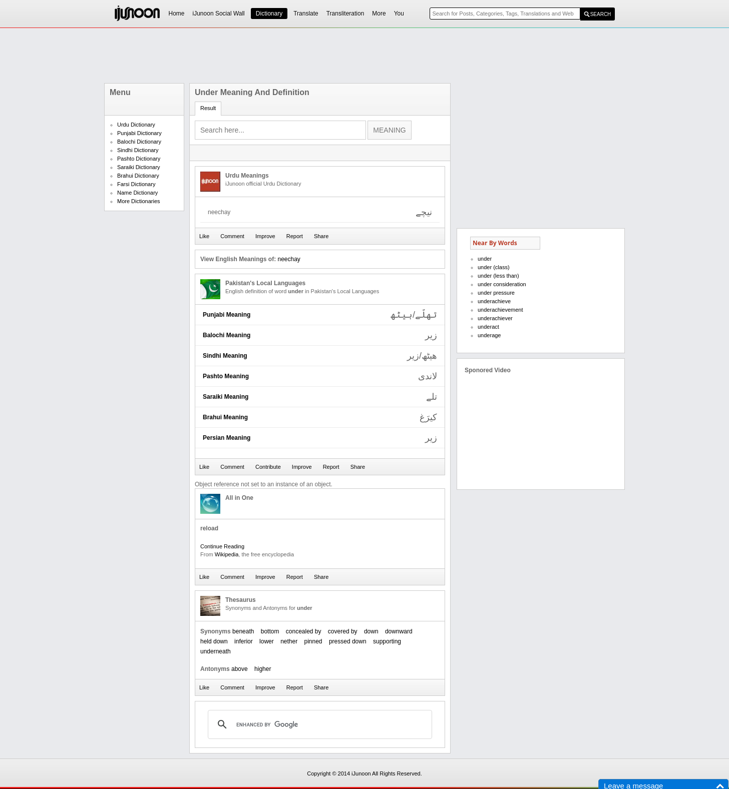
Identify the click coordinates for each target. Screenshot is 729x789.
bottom (270, 631)
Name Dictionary (137, 193)
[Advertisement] (364, 55)
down (371, 631)
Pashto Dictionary (138, 159)
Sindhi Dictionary (138, 150)
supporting (387, 641)
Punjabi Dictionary (139, 133)
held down (214, 641)
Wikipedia (227, 554)
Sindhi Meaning (225, 355)
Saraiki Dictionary (138, 167)
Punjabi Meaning (226, 314)
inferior (243, 641)
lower (266, 641)
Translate (305, 13)
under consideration (502, 284)
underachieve (494, 301)
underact (488, 327)
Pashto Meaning (226, 376)
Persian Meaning (226, 437)
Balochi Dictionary (139, 142)
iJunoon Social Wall (219, 13)
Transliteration (345, 13)
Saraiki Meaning (225, 396)
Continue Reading (222, 546)
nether (288, 641)
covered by (342, 631)
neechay (288, 259)
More (379, 13)
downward (399, 631)
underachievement (500, 310)
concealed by (303, 631)
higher (262, 668)
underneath (215, 651)
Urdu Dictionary (136, 125)
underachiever (495, 318)
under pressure (496, 293)
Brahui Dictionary (138, 176)
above (239, 668)
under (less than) (498, 276)
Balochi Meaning (226, 335)
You (399, 13)
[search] (318, 724)
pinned (313, 641)
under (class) (494, 267)
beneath (243, 631)
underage (489, 335)
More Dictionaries (138, 201)
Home (177, 13)
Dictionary (269, 13)
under (485, 259)
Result (208, 108)
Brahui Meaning (225, 417)
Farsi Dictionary (136, 184)
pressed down (348, 641)
